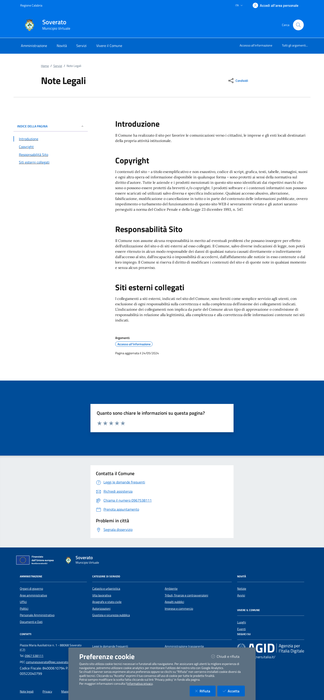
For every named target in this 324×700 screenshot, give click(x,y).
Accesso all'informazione (256, 45)
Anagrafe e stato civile (107, 601)
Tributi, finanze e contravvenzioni (186, 595)
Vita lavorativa (101, 595)
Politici (24, 608)
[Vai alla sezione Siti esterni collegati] (51, 162)
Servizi (57, 65)
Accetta (234, 691)
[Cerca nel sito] (298, 25)
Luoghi (241, 622)
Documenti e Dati (31, 621)
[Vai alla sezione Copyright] (51, 146)
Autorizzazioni (101, 608)
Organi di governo (31, 588)
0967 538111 (34, 655)
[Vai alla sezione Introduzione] (51, 139)
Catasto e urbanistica (106, 588)
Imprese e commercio (179, 608)
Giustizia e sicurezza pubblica (111, 615)
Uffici (23, 601)
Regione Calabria (31, 5)
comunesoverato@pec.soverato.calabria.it (53, 662)
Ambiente (171, 588)
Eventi (241, 629)
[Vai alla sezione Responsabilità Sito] (51, 154)
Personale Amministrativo (37, 615)
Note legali (27, 691)
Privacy (47, 691)
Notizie (241, 588)
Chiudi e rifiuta (228, 656)
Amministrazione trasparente (184, 646)
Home (45, 65)
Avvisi (241, 595)
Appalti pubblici (174, 601)
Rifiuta (205, 691)
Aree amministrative (33, 595)
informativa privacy (140, 683)
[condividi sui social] (238, 80)
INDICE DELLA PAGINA (50, 126)
